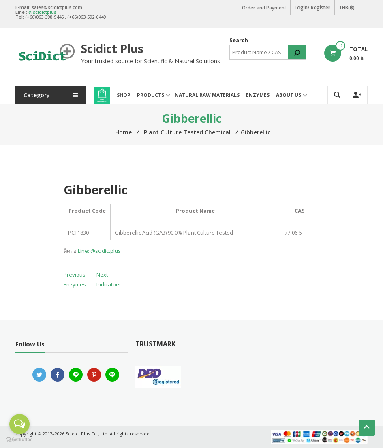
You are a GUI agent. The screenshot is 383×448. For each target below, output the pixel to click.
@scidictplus (42, 12)
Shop (124, 95)
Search (238, 40)
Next (102, 274)
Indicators (108, 284)
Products (150, 95)
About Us (288, 95)
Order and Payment (264, 7)
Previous (75, 274)
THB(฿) (347, 7)
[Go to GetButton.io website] (19, 439)
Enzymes (258, 95)
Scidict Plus (112, 48)
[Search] (297, 52)
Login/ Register (312, 7)
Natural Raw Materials (207, 95)
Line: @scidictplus (99, 250)
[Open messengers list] (19, 424)
